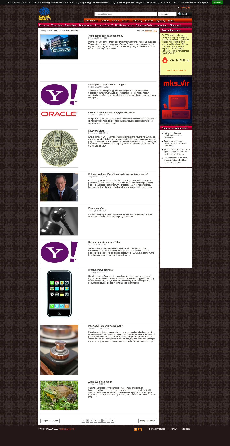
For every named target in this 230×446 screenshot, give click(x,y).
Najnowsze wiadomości (175, 128)
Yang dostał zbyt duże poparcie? (105, 35)
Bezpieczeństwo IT (104, 25)
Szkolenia (185, 429)
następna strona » (147, 421)
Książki (125, 20)
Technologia (57, 25)
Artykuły (105, 20)
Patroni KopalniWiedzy (176, 70)
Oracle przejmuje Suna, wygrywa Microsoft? (111, 112)
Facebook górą (96, 208)
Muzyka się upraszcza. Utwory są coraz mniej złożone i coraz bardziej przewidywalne (177, 151)
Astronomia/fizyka (144, 25)
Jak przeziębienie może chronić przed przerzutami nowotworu (175, 143)
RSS (140, 429)
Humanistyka (161, 25)
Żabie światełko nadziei (100, 381)
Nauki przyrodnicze (124, 25)
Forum (115, 20)
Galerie (149, 20)
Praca (171, 20)
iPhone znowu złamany (100, 270)
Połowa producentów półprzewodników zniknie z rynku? (118, 174)
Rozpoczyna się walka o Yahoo (104, 242)
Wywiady (160, 20)
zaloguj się (185, 7)
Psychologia (71, 25)
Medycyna (44, 25)
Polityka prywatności (156, 429)
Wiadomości (91, 20)
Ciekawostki (175, 25)
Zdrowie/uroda (85, 25)
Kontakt (174, 429)
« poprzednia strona (50, 421)
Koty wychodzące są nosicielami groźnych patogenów (173, 135)
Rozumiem (217, 2)
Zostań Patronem (171, 30)
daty (155, 31)
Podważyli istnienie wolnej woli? (105, 326)
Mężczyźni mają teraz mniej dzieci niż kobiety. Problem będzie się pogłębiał (175, 160)
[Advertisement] (98, 72)
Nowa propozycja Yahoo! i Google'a (107, 84)
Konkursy (137, 20)
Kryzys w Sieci (96, 130)
